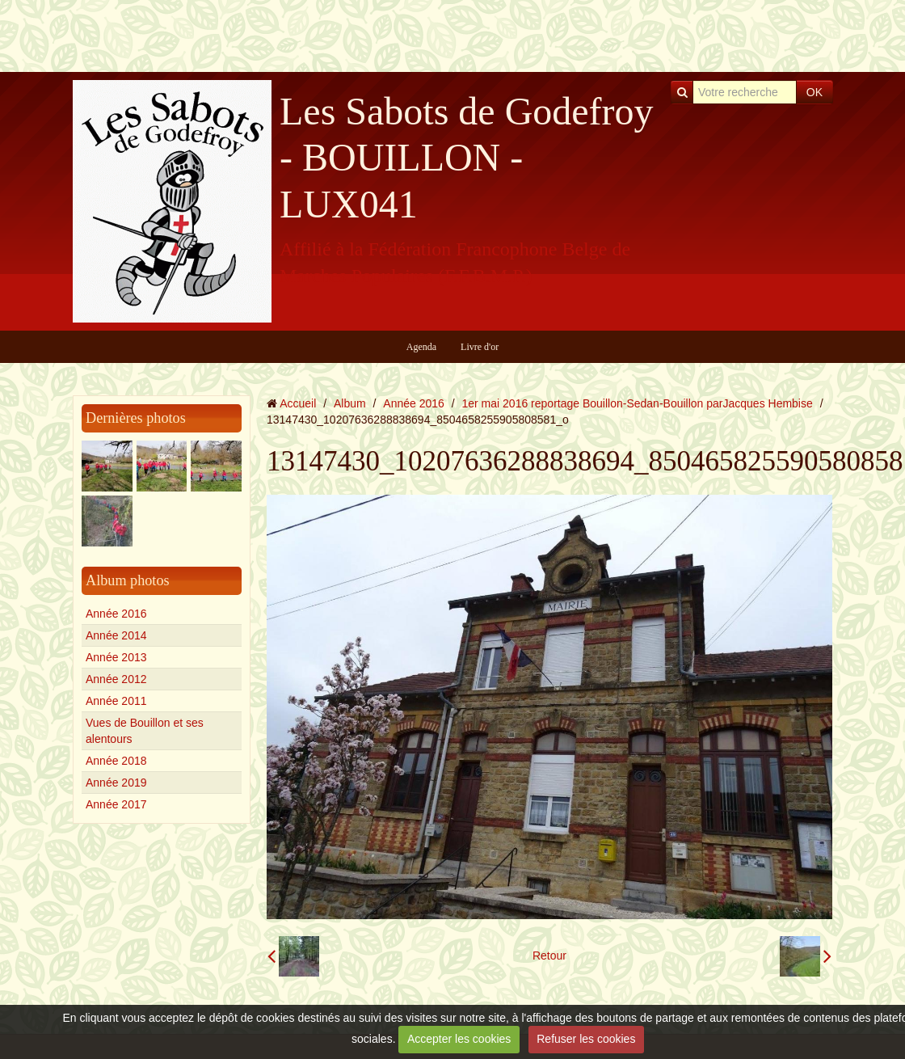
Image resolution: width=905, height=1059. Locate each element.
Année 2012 (116, 679)
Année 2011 (116, 700)
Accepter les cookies (459, 1038)
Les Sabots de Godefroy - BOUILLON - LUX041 (467, 158)
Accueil (298, 403)
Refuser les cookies (586, 1038)
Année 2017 (116, 804)
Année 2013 (116, 657)
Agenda (421, 346)
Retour (549, 955)
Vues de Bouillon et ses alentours (145, 730)
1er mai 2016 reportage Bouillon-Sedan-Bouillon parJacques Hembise (637, 403)
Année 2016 (116, 613)
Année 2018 (116, 760)
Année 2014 (116, 635)
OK (814, 92)
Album (350, 403)
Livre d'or (480, 346)
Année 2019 (116, 782)
